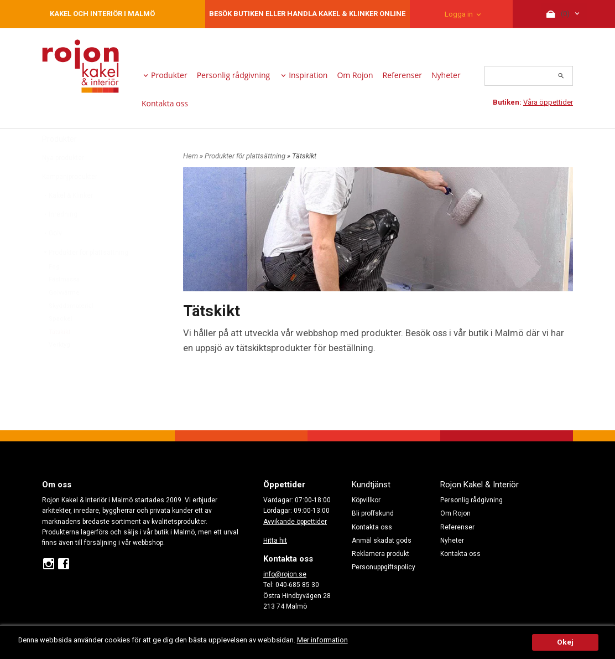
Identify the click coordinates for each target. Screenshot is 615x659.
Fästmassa (64, 306)
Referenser (403, 75)
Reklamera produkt (380, 554)
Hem (190, 156)
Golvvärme (64, 319)
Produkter (169, 75)
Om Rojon (355, 75)
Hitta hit (275, 540)
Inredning (59, 241)
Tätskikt (59, 359)
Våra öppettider (548, 102)
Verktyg (59, 371)
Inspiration (308, 75)
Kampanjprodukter (69, 204)
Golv (52, 260)
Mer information (329, 640)
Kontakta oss (165, 103)
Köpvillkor (366, 500)
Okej (565, 641)
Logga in (459, 14)
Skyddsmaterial (71, 333)
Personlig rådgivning (233, 75)
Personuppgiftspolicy (383, 567)
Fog (54, 293)
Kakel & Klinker (67, 222)
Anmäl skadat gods (381, 540)
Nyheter (446, 75)
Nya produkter (63, 185)
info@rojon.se (284, 574)
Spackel (60, 345)
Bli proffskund (373, 513)
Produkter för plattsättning (85, 280)
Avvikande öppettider (295, 522)
